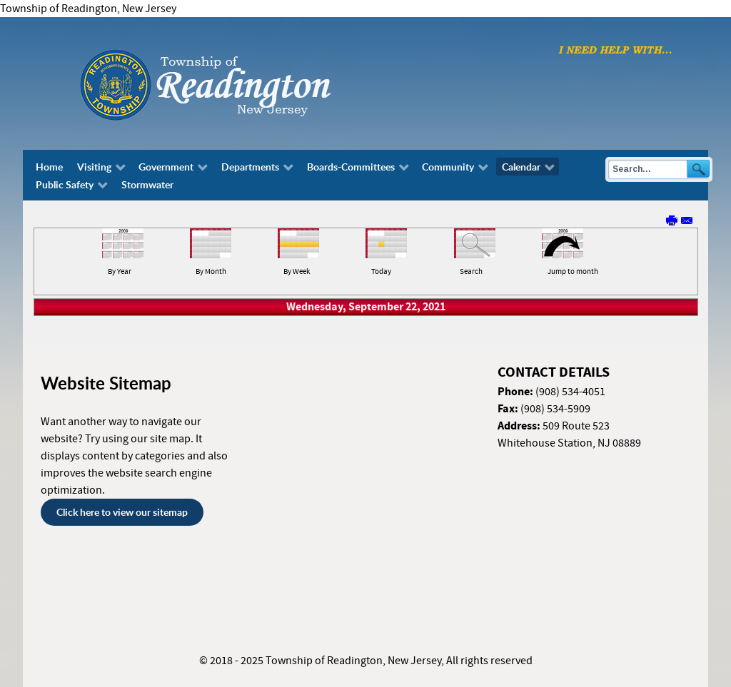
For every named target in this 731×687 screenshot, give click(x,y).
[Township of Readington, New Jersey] (244, 82)
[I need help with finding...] (615, 49)
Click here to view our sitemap (122, 512)
